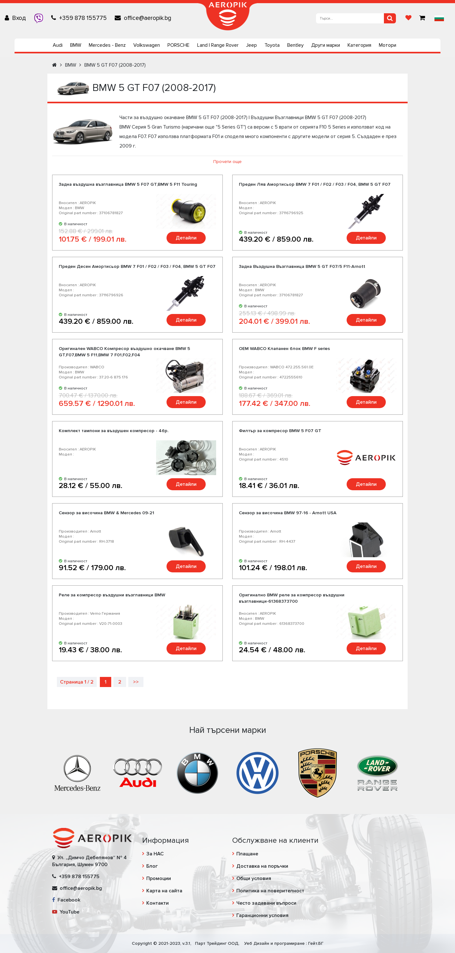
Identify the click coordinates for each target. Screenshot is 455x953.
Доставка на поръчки (262, 866)
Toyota (272, 45)
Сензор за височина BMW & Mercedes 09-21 (106, 513)
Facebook (66, 900)
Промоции (158, 878)
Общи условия (253, 878)
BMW (75, 45)
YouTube (65, 912)
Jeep (251, 45)
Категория (359, 45)
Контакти (157, 903)
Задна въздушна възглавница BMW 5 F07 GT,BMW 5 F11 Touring (128, 184)
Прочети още (227, 161)
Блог (152, 866)
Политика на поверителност (270, 891)
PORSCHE (178, 45)
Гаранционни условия (262, 915)
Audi (58, 45)
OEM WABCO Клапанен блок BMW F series (284, 348)
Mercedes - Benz (107, 45)
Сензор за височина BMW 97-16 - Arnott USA (288, 513)
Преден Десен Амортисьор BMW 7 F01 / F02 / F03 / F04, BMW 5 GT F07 (137, 266)
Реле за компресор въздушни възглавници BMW (112, 595)
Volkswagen (146, 45)
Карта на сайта (164, 891)
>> (136, 682)
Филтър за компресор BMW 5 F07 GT (280, 430)
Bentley (295, 45)
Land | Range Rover (218, 45)
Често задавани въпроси (266, 903)
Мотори (387, 45)
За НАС (155, 854)
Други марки (325, 45)
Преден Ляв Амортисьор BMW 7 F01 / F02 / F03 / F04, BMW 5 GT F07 (315, 184)
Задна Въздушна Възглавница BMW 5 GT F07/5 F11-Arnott (302, 266)
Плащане (247, 854)
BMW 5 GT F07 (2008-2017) (115, 65)
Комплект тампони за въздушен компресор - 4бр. (113, 430)
